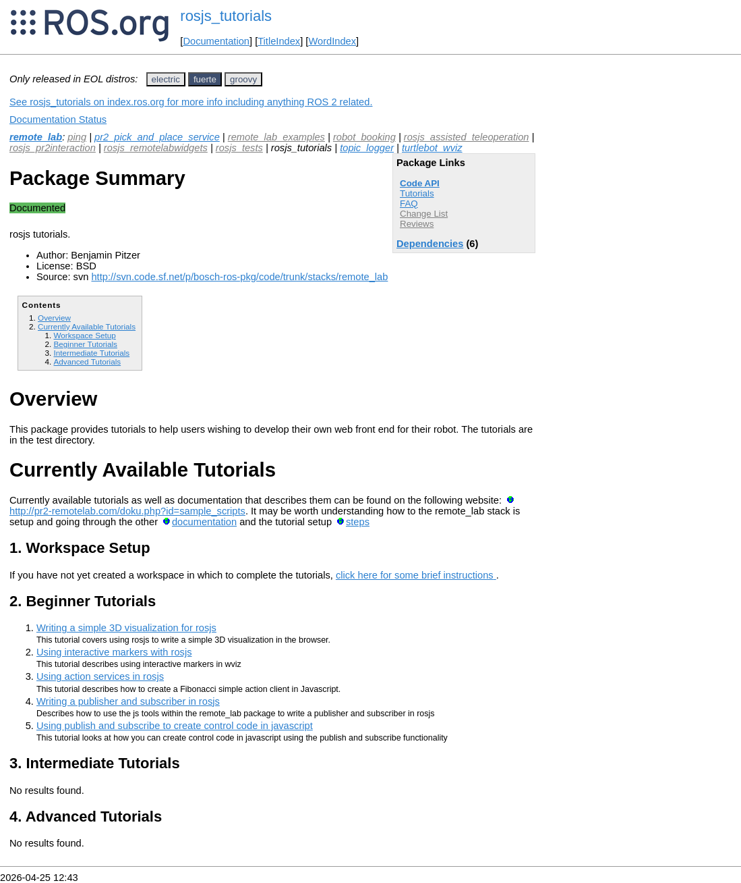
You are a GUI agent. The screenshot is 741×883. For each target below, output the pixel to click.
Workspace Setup (84, 335)
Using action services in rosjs (100, 676)
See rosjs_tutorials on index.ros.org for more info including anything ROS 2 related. (191, 102)
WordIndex (332, 41)
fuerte (205, 79)
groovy (243, 79)
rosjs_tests (239, 147)
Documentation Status (58, 119)
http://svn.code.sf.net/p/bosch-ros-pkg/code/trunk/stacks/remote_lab (239, 276)
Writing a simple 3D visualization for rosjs (126, 627)
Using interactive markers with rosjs (114, 652)
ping (76, 137)
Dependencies (429, 243)
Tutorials (417, 193)
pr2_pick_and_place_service (157, 137)
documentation (204, 521)
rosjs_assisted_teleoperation (466, 137)
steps (357, 521)
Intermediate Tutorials (91, 352)
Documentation (216, 41)
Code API (420, 183)
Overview (54, 317)
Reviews (417, 224)
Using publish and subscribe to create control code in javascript (174, 725)
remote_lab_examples (276, 137)
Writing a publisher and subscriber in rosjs (128, 701)
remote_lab (35, 137)
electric (166, 79)
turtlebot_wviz (432, 147)
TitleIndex (279, 41)
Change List (424, 214)
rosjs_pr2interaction (52, 147)
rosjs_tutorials (226, 15)
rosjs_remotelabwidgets (156, 147)
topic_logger (367, 147)
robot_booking (364, 137)
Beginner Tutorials (85, 344)
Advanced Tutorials (87, 361)
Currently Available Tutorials (87, 326)
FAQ (409, 203)
